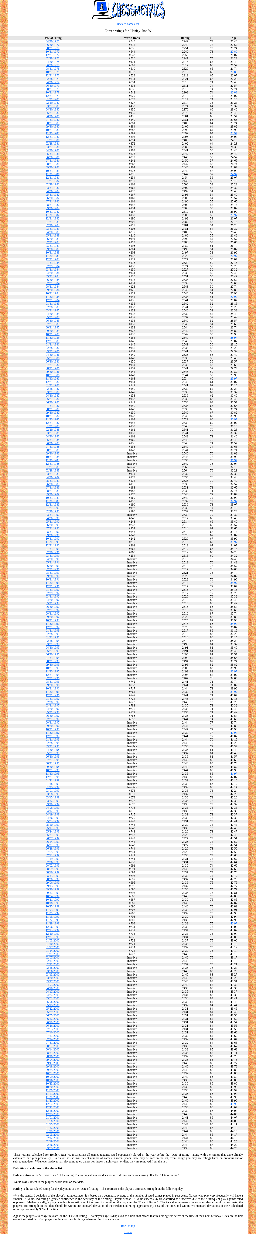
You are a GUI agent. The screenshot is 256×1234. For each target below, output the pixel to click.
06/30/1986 (53, 361)
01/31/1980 (53, 99)
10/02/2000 (53, 1073)
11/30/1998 (52, 773)
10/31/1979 (53, 92)
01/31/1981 (53, 140)
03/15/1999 (53, 797)
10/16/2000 (53, 1080)
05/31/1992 (53, 603)
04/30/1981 (53, 150)
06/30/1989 (53, 484)
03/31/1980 (53, 106)
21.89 (233, 72)
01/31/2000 (53, 954)
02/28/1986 (53, 347)
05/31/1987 (53, 399)
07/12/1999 (53, 855)
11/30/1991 (52, 582)
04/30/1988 (53, 436)
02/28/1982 (53, 184)
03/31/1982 (53, 187)
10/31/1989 (53, 497)
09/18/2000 (53, 1066)
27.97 (233, 296)
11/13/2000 (52, 1093)
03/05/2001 (53, 1148)
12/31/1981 (53, 177)
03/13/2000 (53, 974)
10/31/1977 (53, 51)
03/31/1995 (53, 644)
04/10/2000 (53, 988)
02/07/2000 (53, 957)
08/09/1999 (53, 869)
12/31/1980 (53, 136)
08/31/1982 (53, 204)
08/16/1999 (53, 872)
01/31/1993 (53, 630)
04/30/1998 (53, 749)
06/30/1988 (53, 443)
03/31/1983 (53, 228)
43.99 (233, 1104)
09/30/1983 (53, 249)
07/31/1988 (53, 446)
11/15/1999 (52, 916)
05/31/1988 (53, 439)
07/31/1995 (53, 657)
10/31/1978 (53, 72)
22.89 (233, 92)
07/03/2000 (53, 1029)
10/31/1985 (53, 334)
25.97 (233, 215)
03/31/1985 (53, 310)
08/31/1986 (53, 368)
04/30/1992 (53, 599)
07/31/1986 (53, 364)
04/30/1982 (53, 191)
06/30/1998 (53, 756)
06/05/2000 (53, 1015)
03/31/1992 (53, 596)
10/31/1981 (53, 170)
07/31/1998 (53, 760)
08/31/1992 (53, 613)
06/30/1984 (53, 279)
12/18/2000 (53, 1110)
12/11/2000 (52, 1107)
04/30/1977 (53, 41)
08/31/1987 (53, 409)
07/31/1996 (53, 678)
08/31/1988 (53, 450)
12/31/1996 (53, 695)
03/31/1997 (53, 705)
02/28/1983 (53, 225)
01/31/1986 (53, 344)
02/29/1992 (53, 593)
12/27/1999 (53, 937)
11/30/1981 (52, 174)
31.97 (233, 460)
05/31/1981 (53, 153)
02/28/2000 (53, 967)
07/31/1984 (53, 283)
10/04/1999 (53, 896)
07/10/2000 (53, 1032)
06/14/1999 (53, 841)
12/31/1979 (53, 95)
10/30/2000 (53, 1087)
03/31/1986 (53, 351)
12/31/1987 (53, 422)
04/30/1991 (53, 559)
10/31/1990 (53, 538)
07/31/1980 (53, 119)
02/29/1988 (53, 429)
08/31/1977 (53, 48)
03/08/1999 (53, 794)
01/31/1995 (53, 637)
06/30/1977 (53, 44)
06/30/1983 (53, 238)
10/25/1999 (53, 906)
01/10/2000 (53, 943)
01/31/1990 (53, 508)
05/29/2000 (53, 1012)
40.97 (233, 732)
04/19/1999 (53, 814)
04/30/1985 (53, 313)
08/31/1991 (53, 572)
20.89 (233, 51)
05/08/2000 (53, 1001)
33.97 (233, 542)
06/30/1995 (53, 654)
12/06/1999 (53, 926)
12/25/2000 (53, 1114)
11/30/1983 (52, 256)
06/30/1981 (53, 157)
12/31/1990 (53, 545)
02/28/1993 (53, 634)
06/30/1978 (53, 65)
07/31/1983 (53, 242)
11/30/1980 (52, 133)
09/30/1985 (53, 330)
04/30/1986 (53, 354)
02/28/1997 (53, 702)
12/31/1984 (53, 300)
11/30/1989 (52, 501)
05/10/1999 (53, 824)
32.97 (233, 501)
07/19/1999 (53, 858)
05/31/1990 (53, 521)
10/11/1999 (52, 899)
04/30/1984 (53, 273)
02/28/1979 (53, 78)
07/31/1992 (53, 610)
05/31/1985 (53, 317)
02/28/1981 (53, 143)
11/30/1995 (52, 671)
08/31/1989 (53, 491)
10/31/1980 (53, 129)
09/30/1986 (53, 371)
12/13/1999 (53, 930)
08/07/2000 (53, 1046)
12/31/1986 (53, 382)
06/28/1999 (53, 848)
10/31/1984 (53, 293)
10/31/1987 (53, 416)
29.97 (233, 378)
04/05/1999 (53, 807)
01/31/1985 (53, 303)
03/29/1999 (53, 804)
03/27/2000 (53, 981)
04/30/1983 (53, 232)
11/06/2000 (52, 1090)
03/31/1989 (53, 473)
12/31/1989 (53, 504)
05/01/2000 (53, 998)
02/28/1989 (53, 470)
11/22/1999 (52, 920)
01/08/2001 (53, 1121)
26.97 (233, 256)
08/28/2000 (53, 1056)
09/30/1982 (53, 208)
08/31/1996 (53, 681)
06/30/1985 (53, 320)
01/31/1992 (53, 589)
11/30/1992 (52, 623)
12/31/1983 (53, 259)
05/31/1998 (53, 753)
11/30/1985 (52, 337)
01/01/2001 (53, 1117)
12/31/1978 (53, 75)
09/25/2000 (53, 1069)
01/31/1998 (53, 739)
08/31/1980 (53, 123)
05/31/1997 (53, 712)
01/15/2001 (53, 1124)
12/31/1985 (53, 341)
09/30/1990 (53, 535)
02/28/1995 (53, 640)
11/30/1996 (52, 691)
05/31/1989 (53, 480)
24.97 (233, 174)
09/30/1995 (53, 664)
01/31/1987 (53, 385)
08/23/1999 (53, 875)
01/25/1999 (53, 787)
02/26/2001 (53, 1144)
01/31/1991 (53, 548)
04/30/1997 (53, 708)
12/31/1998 (53, 777)
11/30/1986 (52, 378)
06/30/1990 (53, 525)
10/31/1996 (53, 688)
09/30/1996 (53, 685)
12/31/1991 (53, 586)
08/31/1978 (53, 68)
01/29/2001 (53, 1131)
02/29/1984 (53, 266)
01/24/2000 (53, 950)
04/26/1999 (53, 817)
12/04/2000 (53, 1104)
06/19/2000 (53, 1022)
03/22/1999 (53, 800)
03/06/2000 (53, 971)
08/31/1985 (53, 327)
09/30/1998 (53, 766)
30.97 (233, 419)
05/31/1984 (53, 276)
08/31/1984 (53, 286)
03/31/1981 (53, 147)
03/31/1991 (53, 555)
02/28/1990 (53, 511)
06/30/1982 (53, 198)
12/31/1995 (53, 674)
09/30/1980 (53, 126)
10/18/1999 (53, 903)
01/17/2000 (53, 947)
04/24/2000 (53, 995)
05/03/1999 (53, 821)
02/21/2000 (53, 964)
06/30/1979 (53, 85)
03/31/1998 (53, 746)
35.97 (233, 623)
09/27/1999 (53, 892)
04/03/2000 (53, 984)
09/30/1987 (53, 412)
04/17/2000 (53, 991)
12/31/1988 (53, 463)
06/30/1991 (53, 565)
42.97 (233, 923)
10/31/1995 (53, 668)
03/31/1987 (53, 392)
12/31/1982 (53, 218)
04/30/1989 (53, 477)
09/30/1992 (53, 617)
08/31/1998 (53, 763)
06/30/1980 (53, 116)
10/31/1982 (53, 211)
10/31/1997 (53, 729)
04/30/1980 (53, 109)
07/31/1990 (53, 528)
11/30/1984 (52, 296)
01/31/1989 (53, 467)
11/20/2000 (52, 1097)
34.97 (233, 582)
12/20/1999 (53, 933)
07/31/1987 (53, 405)
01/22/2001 (53, 1127)
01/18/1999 (53, 783)
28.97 (233, 337)
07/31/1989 (53, 487)
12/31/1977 (53, 55)
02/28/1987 (53, 388)
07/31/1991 (53, 569)
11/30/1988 (52, 460)
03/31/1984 (53, 269)
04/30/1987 (53, 395)
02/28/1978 (53, 58)
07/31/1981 (53, 160)
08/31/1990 (53, 531)
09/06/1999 (53, 882)
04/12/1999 (53, 811)
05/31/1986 (53, 358)
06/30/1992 (53, 606)
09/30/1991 (53, 576)
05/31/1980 (53, 112)
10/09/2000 (53, 1076)
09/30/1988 (53, 453)
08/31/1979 (53, 89)
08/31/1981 (53, 164)
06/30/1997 (53, 715)
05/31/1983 (53, 235)
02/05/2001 (53, 1134)
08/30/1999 (53, 879)
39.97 (233, 691)
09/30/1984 (53, 290)
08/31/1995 (53, 661)
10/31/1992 (53, 620)
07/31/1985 (53, 324)
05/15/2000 (53, 1005)
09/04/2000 (53, 1059)
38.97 (233, 671)
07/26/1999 (53, 862)
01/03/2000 (53, 940)
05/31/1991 (53, 562)
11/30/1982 (52, 215)
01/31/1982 (53, 181)
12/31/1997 (53, 736)
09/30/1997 (53, 725)
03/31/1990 (53, 514)
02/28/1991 (53, 552)
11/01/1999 (52, 909)
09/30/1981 (53, 167)
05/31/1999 (53, 834)
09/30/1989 (53, 494)
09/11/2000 (52, 1063)
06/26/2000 (53, 1025)
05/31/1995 (53, 651)
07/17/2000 (53, 1035)
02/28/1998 (53, 743)
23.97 (233, 133)
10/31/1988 (53, 456)
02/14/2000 (53, 960)
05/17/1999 (53, 828)
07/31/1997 (53, 719)
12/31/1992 (53, 627)
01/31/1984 (53, 262)
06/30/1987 (53, 402)
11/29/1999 (52, 923)
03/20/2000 (53, 978)
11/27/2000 (52, 1100)
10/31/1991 (53, 579)
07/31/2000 (53, 1042)
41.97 (233, 773)
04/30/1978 (53, 61)
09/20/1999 (53, 889)
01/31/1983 (53, 221)
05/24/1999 (53, 831)
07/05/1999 (53, 852)
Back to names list (128, 24)
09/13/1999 (53, 886)
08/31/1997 (53, 722)
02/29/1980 (53, 102)
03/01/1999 (53, 790)
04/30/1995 (53, 647)
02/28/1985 (53, 307)
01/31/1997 (53, 698)
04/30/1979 (53, 82)
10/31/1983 (53, 252)
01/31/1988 (53, 426)
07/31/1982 (53, 201)
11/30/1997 (52, 732)
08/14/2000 (53, 1049)
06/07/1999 (53, 838)
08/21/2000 (53, 1052)
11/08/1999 (52, 913)
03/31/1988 (53, 433)
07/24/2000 (53, 1039)
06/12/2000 (53, 1018)
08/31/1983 (53, 245)
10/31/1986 (53, 375)
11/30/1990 (52, 542)
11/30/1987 (52, 419)
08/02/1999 (53, 865)
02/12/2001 (53, 1138)
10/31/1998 (53, 770)
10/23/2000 (53, 1083)
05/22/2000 (53, 1008)
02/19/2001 (53, 1141)
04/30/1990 (53, 518)
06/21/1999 (53, 845)
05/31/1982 (53, 194)
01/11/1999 (52, 780)
